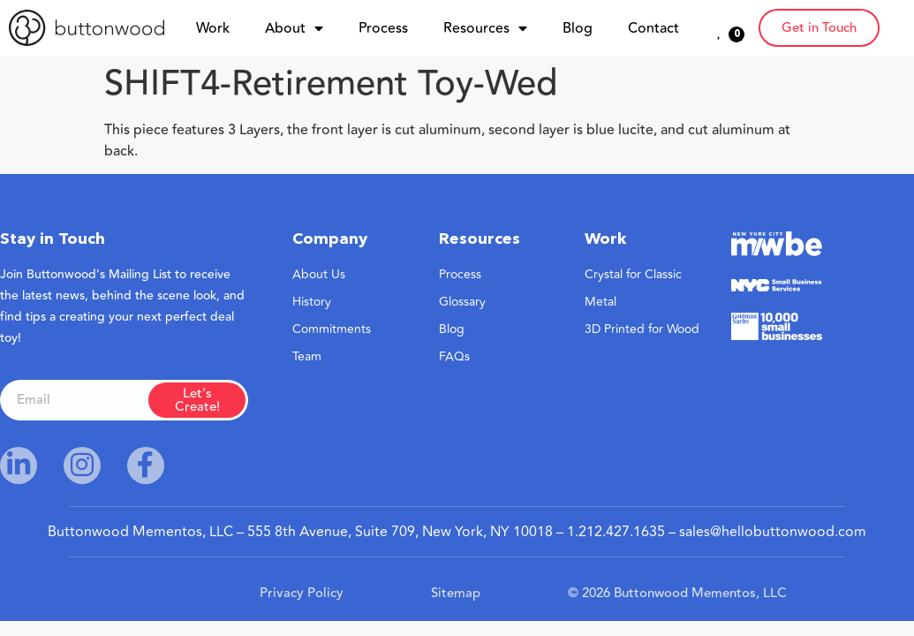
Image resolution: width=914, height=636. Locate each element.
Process (383, 28)
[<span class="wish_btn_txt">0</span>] (720, 30)
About (294, 28)
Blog (578, 28)
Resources (485, 28)
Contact (653, 28)
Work (213, 28)
